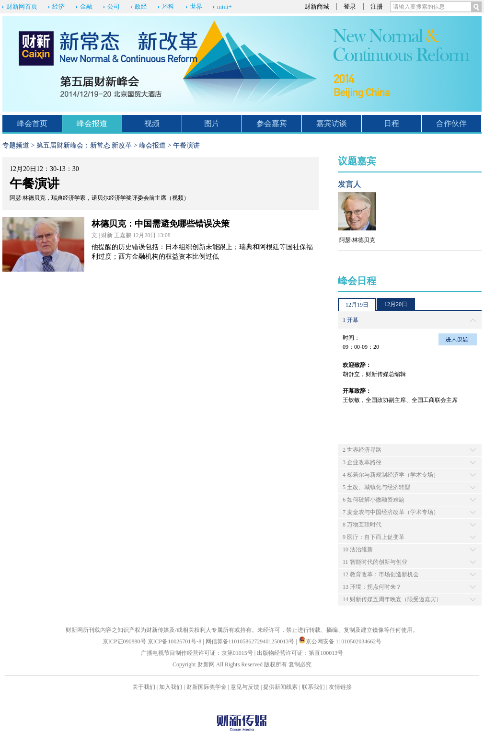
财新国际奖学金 (206, 687)
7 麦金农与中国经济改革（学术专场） (391, 512)
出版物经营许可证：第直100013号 (300, 653)
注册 (376, 6)
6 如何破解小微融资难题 (373, 499)
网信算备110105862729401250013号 (251, 641)
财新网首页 (21, 6)
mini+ (224, 6)
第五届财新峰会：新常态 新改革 (84, 145)
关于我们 (143, 687)
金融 (86, 6)
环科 (168, 6)
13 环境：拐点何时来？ (372, 586)
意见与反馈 (244, 687)
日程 (391, 123)
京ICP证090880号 (124, 641)
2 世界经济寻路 (362, 449)
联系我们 (313, 687)
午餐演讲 (186, 145)
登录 (350, 6)
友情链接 (340, 687)
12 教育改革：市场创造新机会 (381, 574)
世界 (196, 6)
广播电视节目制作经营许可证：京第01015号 (197, 653)
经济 (58, 6)
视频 (152, 123)
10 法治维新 (358, 549)
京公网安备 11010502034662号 (340, 641)
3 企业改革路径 (362, 462)
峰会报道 (92, 123)
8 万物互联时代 (362, 524)
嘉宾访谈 (331, 123)
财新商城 (316, 6)
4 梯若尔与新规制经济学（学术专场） (391, 474)
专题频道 (15, 145)
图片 (211, 123)
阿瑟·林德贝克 (357, 240)
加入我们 (170, 687)
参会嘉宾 (271, 123)
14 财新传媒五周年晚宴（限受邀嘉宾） (392, 599)
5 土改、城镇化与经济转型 (376, 487)
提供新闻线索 (280, 687)
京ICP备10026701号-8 (175, 641)
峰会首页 (32, 123)
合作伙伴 (451, 123)
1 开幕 (350, 320)
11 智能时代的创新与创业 (375, 562)
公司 (113, 6)
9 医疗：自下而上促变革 (373, 537)
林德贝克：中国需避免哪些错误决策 (161, 224)
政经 (141, 6)
